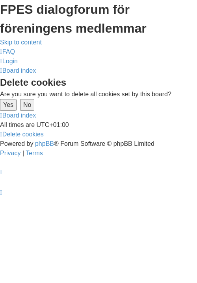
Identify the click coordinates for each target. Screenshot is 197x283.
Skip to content (21, 42)
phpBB (44, 143)
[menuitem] (7, 51)
